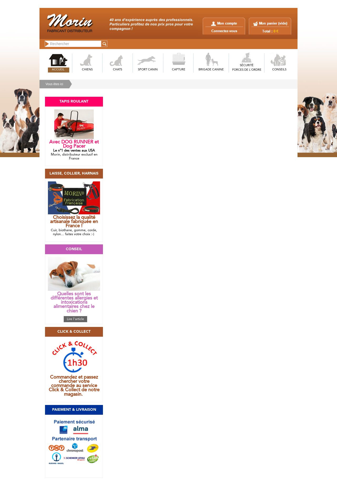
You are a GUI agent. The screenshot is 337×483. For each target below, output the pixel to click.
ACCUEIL (58, 69)
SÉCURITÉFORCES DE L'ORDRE (246, 67)
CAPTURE (178, 69)
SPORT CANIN (148, 69)
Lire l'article (75, 319)
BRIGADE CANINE (211, 69)
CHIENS (87, 69)
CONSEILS (279, 69)
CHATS (117, 69)
